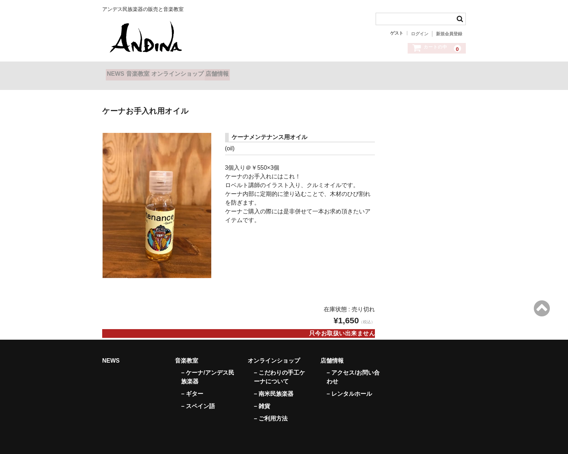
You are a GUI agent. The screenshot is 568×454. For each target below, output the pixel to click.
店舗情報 (265, 72)
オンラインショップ (210, 72)
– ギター (192, 385)
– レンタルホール (349, 385)
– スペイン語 (198, 397)
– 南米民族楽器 (273, 385)
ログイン (419, 33)
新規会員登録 (449, 33)
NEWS (119, 72)
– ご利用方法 (271, 410)
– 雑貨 (262, 397)
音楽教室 (156, 72)
